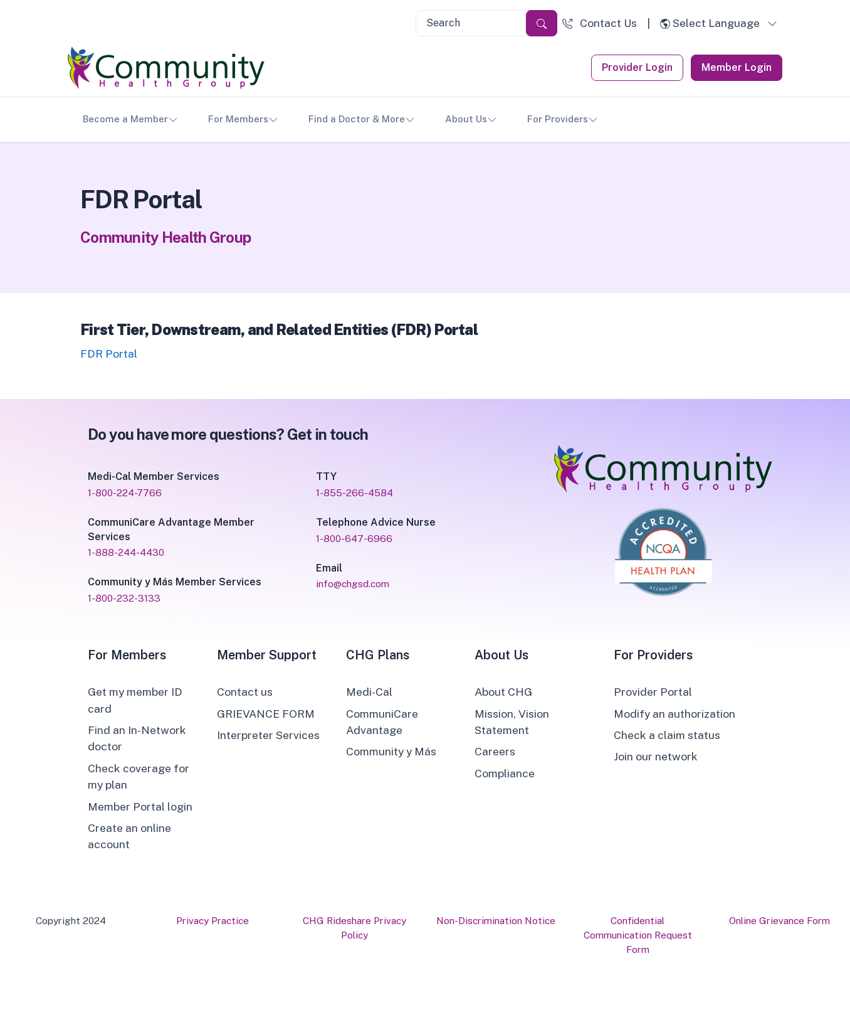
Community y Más (391, 751)
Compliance (505, 773)
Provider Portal (653, 691)
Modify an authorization (674, 713)
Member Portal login (140, 806)
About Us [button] (471, 119)
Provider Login (637, 67)
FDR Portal (108, 353)
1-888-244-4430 (126, 552)
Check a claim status (667, 735)
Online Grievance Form (779, 920)
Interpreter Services (268, 735)
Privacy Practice (212, 920)
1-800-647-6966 (354, 538)
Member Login (736, 67)
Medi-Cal (369, 691)
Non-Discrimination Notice (495, 920)
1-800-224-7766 (125, 492)
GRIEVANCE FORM (266, 713)
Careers (495, 751)
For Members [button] (243, 119)
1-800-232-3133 (124, 598)
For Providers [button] (562, 119)
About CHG (503, 691)
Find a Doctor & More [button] (361, 119)
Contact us (245, 691)
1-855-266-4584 (354, 492)
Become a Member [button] (130, 119)
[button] (599, 23)
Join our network (656, 756)
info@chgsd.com (352, 583)
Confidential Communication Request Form (638, 935)
